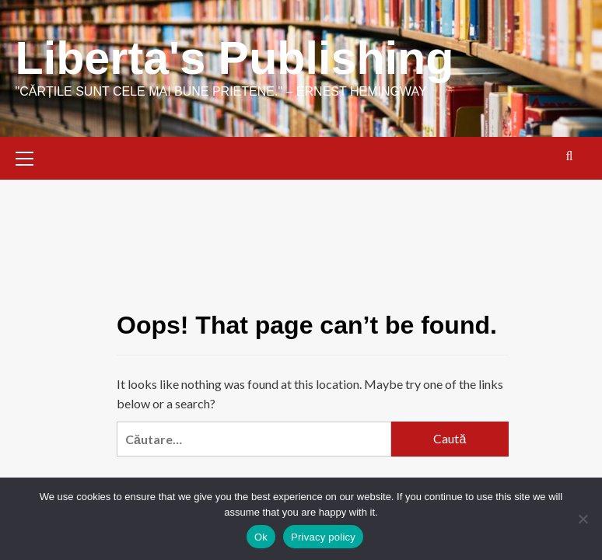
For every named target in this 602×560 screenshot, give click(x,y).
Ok (261, 537)
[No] (582, 519)
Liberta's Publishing (238, 58)
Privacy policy (323, 537)
